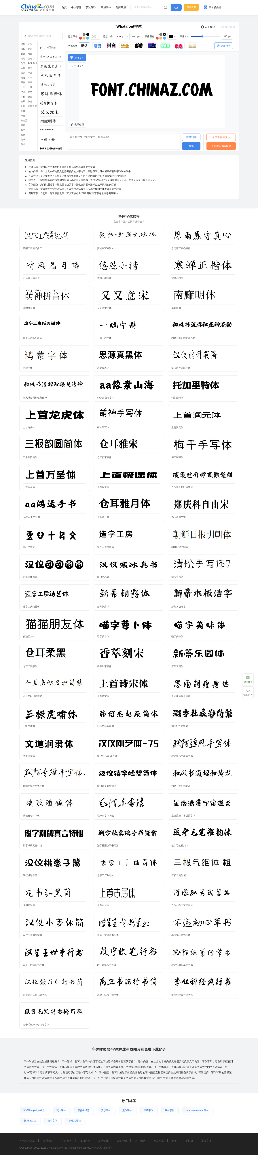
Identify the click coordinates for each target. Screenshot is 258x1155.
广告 (30, 44)
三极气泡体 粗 (178, 875)
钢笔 (23, 59)
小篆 (30, 73)
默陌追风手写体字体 (182, 756)
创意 (30, 92)
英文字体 (91, 7)
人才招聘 (140, 1140)
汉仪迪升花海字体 (180, 367)
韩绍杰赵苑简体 (105, 726)
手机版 (189, 1140)
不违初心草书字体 (180, 935)
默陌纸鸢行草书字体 (182, 965)
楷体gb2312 (29, 1120)
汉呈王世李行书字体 (33, 965)
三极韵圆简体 (30, 457)
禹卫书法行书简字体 (108, 994)
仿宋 (23, 63)
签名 (30, 59)
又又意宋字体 (104, 308)
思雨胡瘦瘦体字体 (180, 696)
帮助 (174, 1140)
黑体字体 (127, 1110)
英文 (30, 68)
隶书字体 (52, 1120)
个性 (30, 87)
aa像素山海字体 (105, 397)
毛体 (23, 106)
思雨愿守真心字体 (180, 248)
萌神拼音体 (29, 308)
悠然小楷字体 (104, 278)
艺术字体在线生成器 (34, 1110)
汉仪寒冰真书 (104, 576)
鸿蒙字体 (28, 367)
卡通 (23, 116)
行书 (23, 139)
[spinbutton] (227, 36)
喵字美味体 (177, 636)
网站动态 (158, 1140)
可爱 (30, 54)
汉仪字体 (106, 1110)
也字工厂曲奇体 (105, 875)
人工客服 (208, 27)
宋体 (23, 68)
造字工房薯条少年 (32, 248)
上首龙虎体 (29, 427)
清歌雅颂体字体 (31, 815)
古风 (23, 101)
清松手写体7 (178, 576)
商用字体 (106, 7)
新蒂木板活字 (178, 606)
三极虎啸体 (29, 726)
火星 (30, 97)
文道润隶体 (29, 756)
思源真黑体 (103, 367)
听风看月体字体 (31, 278)
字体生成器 (84, 1110)
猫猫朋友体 (29, 636)
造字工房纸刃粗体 (32, 338)
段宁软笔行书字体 (106, 965)
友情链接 (103, 1140)
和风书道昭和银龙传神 (35, 397)
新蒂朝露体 (103, 606)
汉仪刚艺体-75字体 (107, 756)
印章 (30, 78)
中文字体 (76, 7)
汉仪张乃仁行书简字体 (35, 994)
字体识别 (191, 7)
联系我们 (48, 1140)
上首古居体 (103, 905)
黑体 (23, 82)
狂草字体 (148, 1110)
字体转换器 (212, 7)
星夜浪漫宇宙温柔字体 (183, 815)
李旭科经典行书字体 (182, 994)
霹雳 (23, 73)
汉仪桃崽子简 (30, 875)
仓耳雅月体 (103, 517)
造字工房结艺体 (31, 606)
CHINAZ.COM (55, 1147)
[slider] (212, 36)
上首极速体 (103, 487)
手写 (23, 87)
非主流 (24, 120)
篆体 (23, 135)
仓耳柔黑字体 (30, 666)
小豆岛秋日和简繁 (32, 696)
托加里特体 (177, 397)
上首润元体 (177, 427)
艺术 (30, 49)
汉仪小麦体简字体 (32, 935)
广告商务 (66, 1140)
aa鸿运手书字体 (31, 517)
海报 (23, 49)
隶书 (23, 144)
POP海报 (32, 63)
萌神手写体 (103, 427)
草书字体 (169, 1110)
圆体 (23, 111)
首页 (64, 7)
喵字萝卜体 (103, 636)
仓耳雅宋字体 (104, 457)
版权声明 (85, 1140)
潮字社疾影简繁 (179, 726)
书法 (23, 44)
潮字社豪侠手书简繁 (108, 845)
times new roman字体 (197, 1110)
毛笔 (23, 92)
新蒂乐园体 (177, 666)
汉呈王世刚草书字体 (108, 935)
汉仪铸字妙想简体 (106, 785)
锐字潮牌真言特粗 (32, 845)
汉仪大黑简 (75, 1120)
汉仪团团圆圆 (30, 576)
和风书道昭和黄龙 (180, 785)
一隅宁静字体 (104, 338)
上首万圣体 (29, 487)
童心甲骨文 (29, 547)
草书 (23, 130)
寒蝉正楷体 (177, 278)
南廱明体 (176, 308)
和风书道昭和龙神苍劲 (183, 338)
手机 (23, 97)
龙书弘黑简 (29, 905)
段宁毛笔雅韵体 (179, 845)
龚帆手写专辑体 (105, 248)
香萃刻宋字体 (104, 666)
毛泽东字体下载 (105, 815)
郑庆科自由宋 (178, 517)
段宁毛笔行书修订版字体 (36, 1024)
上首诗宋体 (103, 696)
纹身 (30, 101)
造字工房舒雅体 (105, 547)
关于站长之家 (27, 1140)
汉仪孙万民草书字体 (182, 905)
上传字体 (206, 1140)
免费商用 (121, 7)
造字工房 (32, 106)
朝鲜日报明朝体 (179, 547)
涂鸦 (30, 82)
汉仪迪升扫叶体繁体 (182, 487)
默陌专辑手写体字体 (33, 785)
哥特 (23, 125)
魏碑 (23, 54)
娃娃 (23, 78)
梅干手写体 (177, 457)
